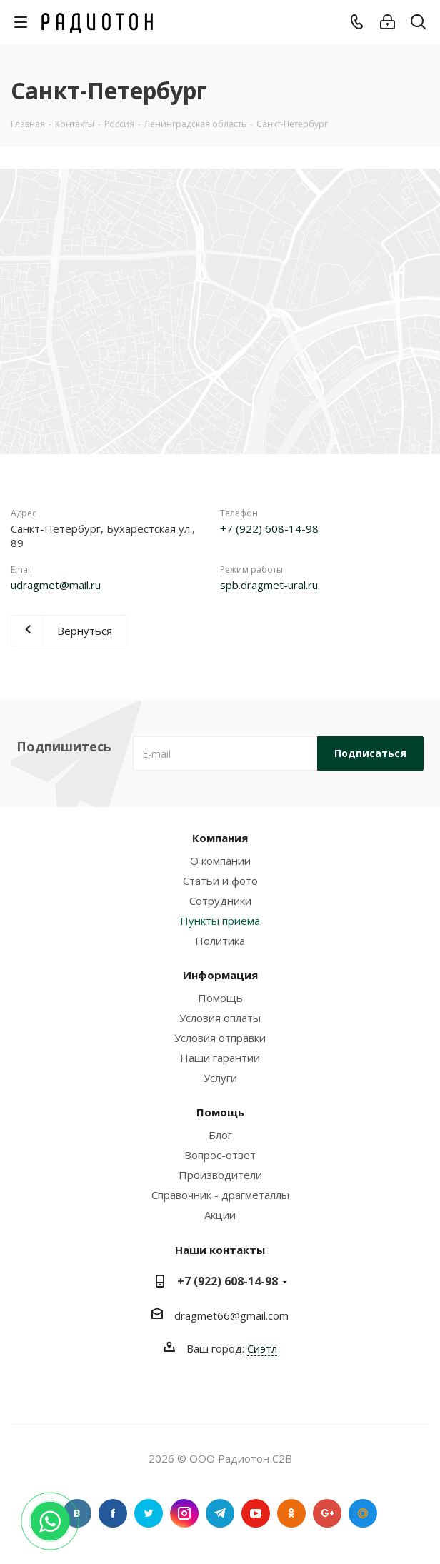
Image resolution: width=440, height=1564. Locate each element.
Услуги (220, 1078)
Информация (220, 975)
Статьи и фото (220, 880)
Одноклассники (291, 1513)
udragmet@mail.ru (56, 585)
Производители (220, 1175)
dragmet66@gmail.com (231, 1315)
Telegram (220, 1513)
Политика (220, 940)
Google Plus (327, 1513)
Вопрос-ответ (220, 1155)
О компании (220, 860)
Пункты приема (220, 920)
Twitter (148, 1513)
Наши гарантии (220, 1058)
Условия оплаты (220, 1018)
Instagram (184, 1513)
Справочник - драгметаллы (220, 1195)
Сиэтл (262, 1348)
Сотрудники (220, 900)
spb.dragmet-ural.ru (269, 585)
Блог (220, 1135)
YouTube (255, 1513)
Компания (220, 838)
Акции (220, 1215)
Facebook (113, 1513)
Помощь (220, 998)
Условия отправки (220, 1038)
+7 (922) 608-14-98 (269, 528)
